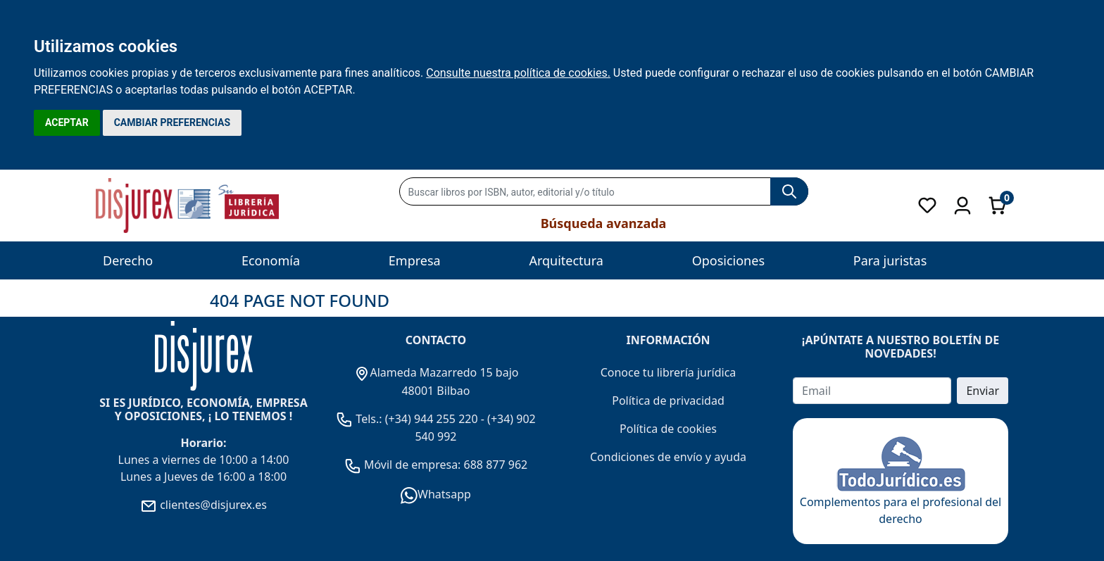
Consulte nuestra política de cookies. (518, 73)
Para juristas (890, 260)
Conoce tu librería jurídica (668, 372)
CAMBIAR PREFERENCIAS (172, 122)
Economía (271, 260)
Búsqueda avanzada (604, 223)
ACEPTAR (67, 122)
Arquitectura (566, 260)
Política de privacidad (668, 400)
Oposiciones (728, 260)
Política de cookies (668, 428)
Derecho (128, 260)
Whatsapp (436, 494)
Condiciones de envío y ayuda (668, 457)
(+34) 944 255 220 (431, 419)
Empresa (415, 260)
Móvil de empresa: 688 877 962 (444, 464)
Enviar (982, 390)
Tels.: (360, 419)
